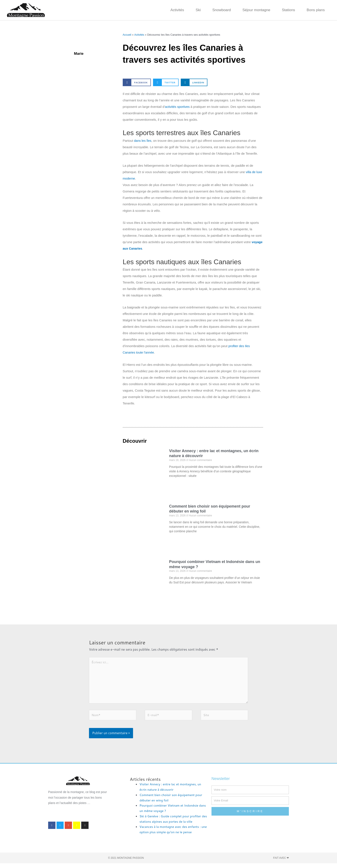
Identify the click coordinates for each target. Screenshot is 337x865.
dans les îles (143, 140)
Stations (288, 10)
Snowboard (221, 10)
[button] (137, 82)
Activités (177, 10)
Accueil (127, 34)
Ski (198, 10)
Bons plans (316, 10)
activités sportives (178, 106)
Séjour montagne (256, 10)
